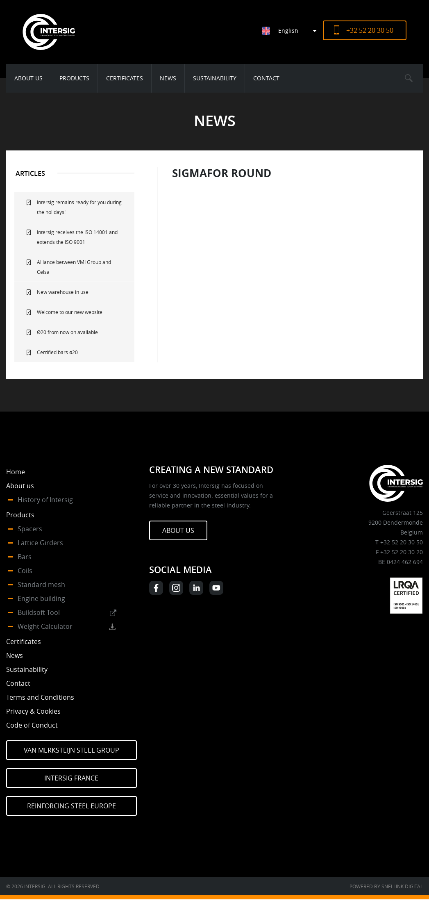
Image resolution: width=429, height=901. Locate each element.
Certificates (124, 78)
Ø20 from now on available (67, 332)
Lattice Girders (40, 542)
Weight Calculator (45, 626)
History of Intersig (45, 499)
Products (74, 78)
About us (28, 78)
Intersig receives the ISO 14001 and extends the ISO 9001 (77, 237)
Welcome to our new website (69, 312)
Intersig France (71, 778)
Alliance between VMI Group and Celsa (74, 267)
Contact (266, 78)
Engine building (41, 598)
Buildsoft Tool (39, 612)
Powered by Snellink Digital (386, 886)
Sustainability (214, 78)
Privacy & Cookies (33, 711)
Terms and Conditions (40, 697)
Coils (25, 570)
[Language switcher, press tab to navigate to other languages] (292, 30)
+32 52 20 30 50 (369, 30)
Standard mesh (41, 584)
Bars (25, 556)
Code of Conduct (32, 725)
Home (15, 471)
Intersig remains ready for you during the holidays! (79, 207)
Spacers (30, 528)
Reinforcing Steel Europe (71, 805)
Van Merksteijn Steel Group (71, 750)
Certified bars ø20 (57, 352)
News (168, 78)
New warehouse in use (63, 292)
